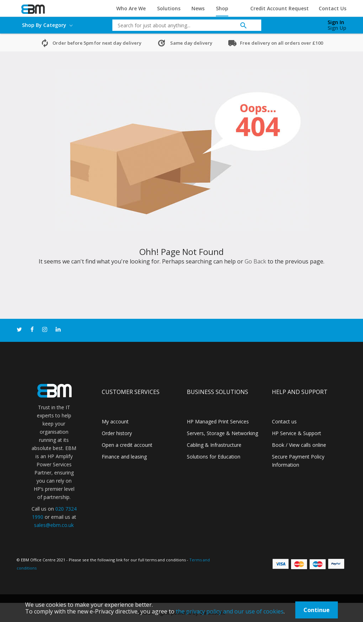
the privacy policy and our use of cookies (230, 611)
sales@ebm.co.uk (54, 525)
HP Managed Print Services (218, 421)
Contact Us (332, 8)
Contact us (284, 421)
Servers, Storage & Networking (222, 433)
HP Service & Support (296, 433)
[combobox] (181, 25)
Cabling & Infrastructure (214, 444)
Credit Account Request (279, 8)
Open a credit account (127, 444)
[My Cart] (299, 23)
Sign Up (337, 27)
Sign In (336, 22)
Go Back (255, 261)
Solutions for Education (213, 456)
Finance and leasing (124, 456)
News (198, 8)
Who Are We (131, 8)
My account (115, 421)
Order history (117, 433)
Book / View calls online (299, 444)
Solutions (168, 8)
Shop (222, 8)
